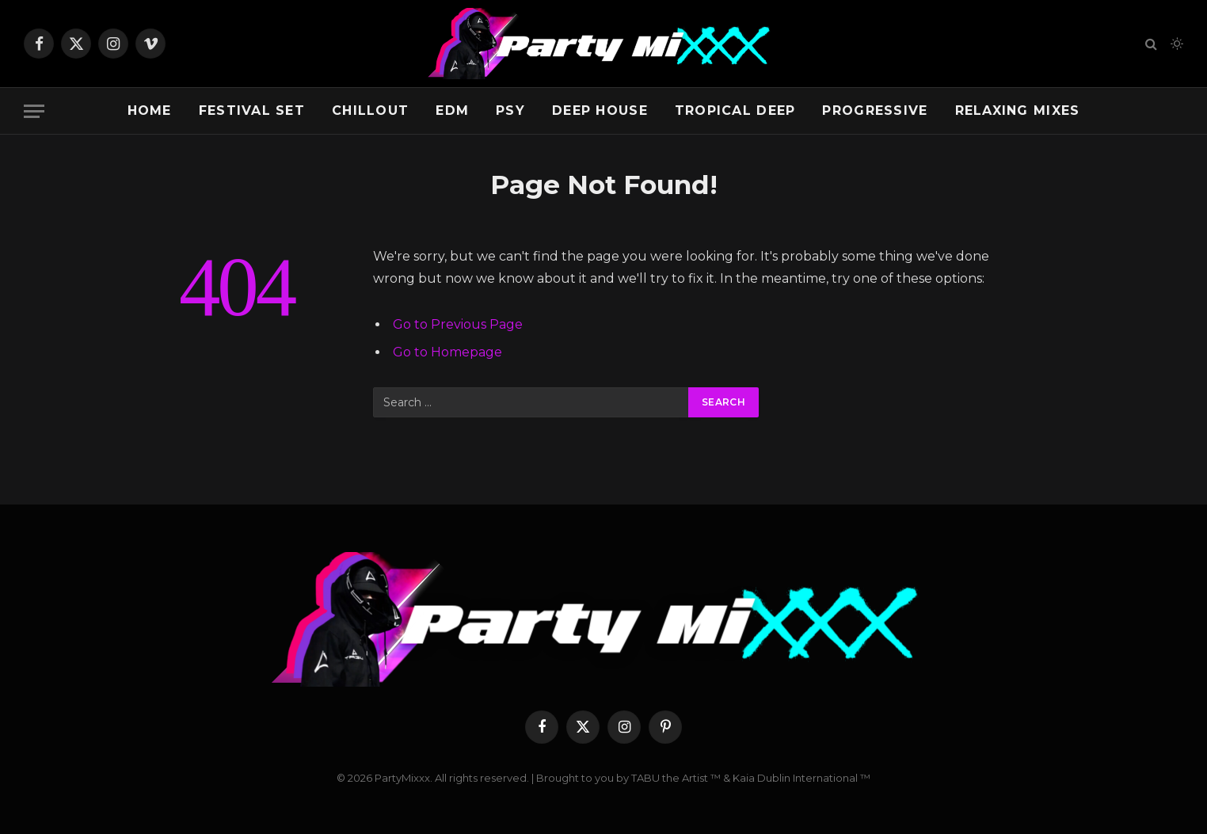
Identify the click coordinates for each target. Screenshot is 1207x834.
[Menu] (34, 111)
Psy (510, 110)
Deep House (600, 110)
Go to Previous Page (458, 324)
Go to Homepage (447, 352)
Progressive (874, 110)
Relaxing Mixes (1017, 110)
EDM (452, 110)
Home (150, 110)
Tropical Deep (735, 110)
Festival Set (252, 110)
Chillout (370, 110)
